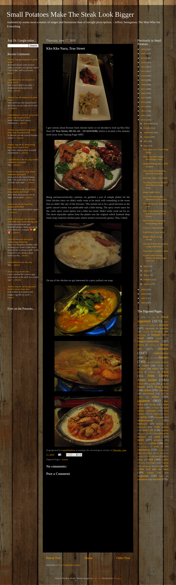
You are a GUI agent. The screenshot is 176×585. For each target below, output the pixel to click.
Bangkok (159, 331)
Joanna (11, 204)
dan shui (28, 262)
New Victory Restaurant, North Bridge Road (154, 222)
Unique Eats (154, 472)
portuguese (145, 447)
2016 (143, 93)
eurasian (161, 365)
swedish (165, 459)
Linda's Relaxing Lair (17, 219)
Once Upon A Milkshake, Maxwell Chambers (154, 172)
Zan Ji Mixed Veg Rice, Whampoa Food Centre (155, 198)
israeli (139, 397)
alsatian (152, 325)
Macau (166, 414)
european (141, 368)
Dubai (148, 362)
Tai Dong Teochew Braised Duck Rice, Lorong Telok (155, 185)
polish (166, 443)
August (147, 137)
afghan (166, 322)
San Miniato (160, 453)
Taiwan (165, 462)
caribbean (152, 345)
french (165, 371)
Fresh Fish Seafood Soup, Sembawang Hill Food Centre (154, 214)
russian (149, 453)
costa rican (149, 358)
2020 (143, 75)
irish (163, 393)
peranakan (158, 440)
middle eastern (161, 427)
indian (147, 390)
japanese (143, 401)
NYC (151, 433)
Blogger (117, 578)
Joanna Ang (13, 59)
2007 (143, 298)
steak (150, 459)
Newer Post (53, 558)
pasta (157, 436)
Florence (152, 372)
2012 (143, 111)
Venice (161, 476)
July (146, 141)
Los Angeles (155, 414)
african (142, 325)
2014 (143, 102)
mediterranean (145, 420)
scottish (140, 456)
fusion (140, 383)
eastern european (161, 362)
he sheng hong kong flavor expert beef (21, 145)
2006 (143, 302)
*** (148, 317)
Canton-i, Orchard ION (153, 228)
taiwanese (146, 466)
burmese (140, 345)
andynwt (97, 578)
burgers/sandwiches (148, 341)
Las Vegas (154, 408)
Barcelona (141, 335)
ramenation (143, 449)
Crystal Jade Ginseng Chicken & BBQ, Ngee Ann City (155, 258)
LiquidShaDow (14, 79)
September (149, 132)
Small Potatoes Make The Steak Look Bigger (70, 14)
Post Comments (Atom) (69, 565)
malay (143, 417)
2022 (143, 67)
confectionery (161, 353)
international (148, 393)
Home (89, 558)
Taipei (153, 462)
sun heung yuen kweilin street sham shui (22, 287)
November (149, 123)
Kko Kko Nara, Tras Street (155, 178)
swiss (143, 463)
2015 (143, 97)
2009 (143, 289)
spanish (158, 456)
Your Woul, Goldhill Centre (155, 251)
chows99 (11, 239)
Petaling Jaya (142, 443)
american (163, 324)
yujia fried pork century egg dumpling (20, 240)
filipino (155, 368)
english (145, 365)
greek (163, 384)
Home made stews (151, 192)
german (152, 383)
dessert (163, 357)
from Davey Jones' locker (152, 378)
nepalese (164, 430)
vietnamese (142, 479)
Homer (141, 386)
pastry (140, 439)
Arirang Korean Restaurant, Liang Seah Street (155, 245)
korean (65, 459)
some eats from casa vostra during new (23, 220)
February (148, 279)
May (146, 266)
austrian (146, 332)
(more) (11, 73)
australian (164, 328)
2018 (143, 84)
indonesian (164, 390)
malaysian (159, 417)
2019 (143, 80)
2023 (143, 62)
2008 (143, 294)
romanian (161, 450)
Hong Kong (161, 386)
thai (158, 466)
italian (155, 396)
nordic (142, 434)
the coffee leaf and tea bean (152, 468)
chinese (163, 349)
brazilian (160, 338)
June (146, 145)
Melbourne (142, 423)
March (147, 275)
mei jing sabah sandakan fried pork (23, 160)
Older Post (123, 558)
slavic (148, 456)
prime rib (158, 446)
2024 (143, 58)
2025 (143, 53)
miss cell (147, 430)
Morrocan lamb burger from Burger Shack (153, 158)
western (157, 479)
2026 (143, 49)
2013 (143, 106)
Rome (139, 453)
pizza (153, 443)
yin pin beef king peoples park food (21, 190)
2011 (143, 115)
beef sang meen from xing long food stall (23, 116)
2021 (143, 71)
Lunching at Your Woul (153, 232)
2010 (143, 119)
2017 (143, 89)
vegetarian (143, 475)
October (148, 128)
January (147, 284)
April (146, 270)
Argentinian (150, 328)
